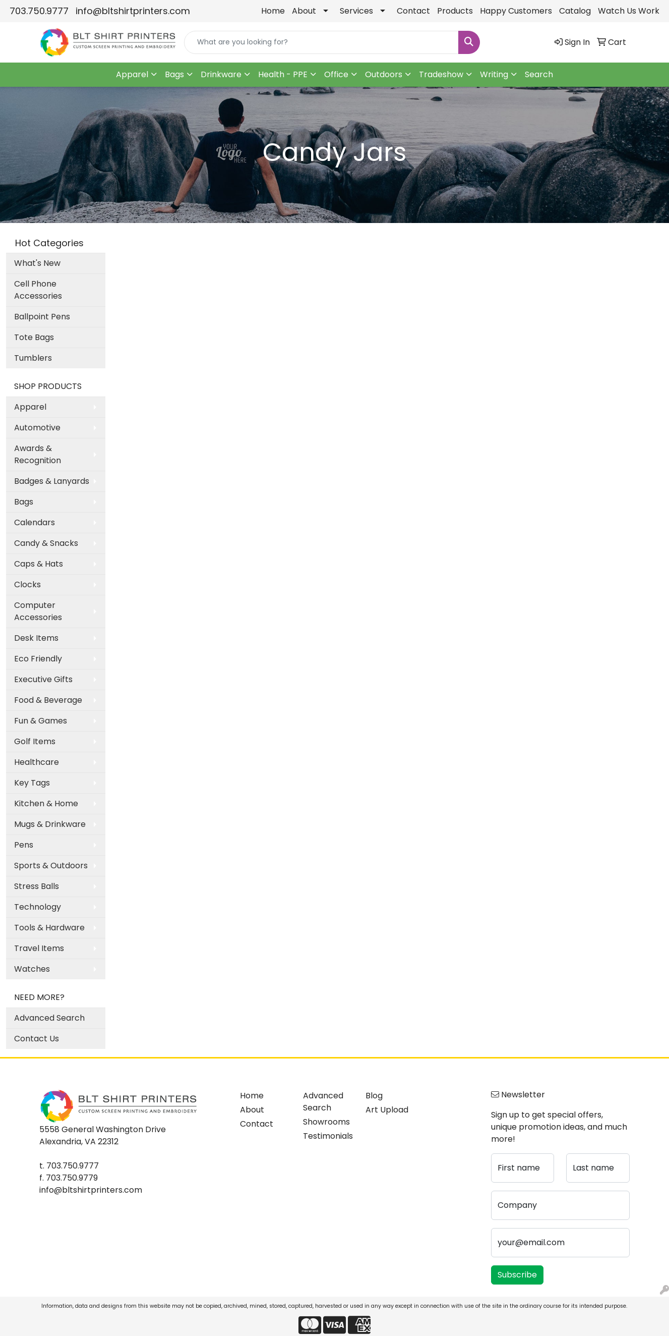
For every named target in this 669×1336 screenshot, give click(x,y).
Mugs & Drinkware (50, 824)
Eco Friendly (38, 658)
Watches (32, 969)
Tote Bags (34, 337)
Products (455, 11)
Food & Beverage (48, 700)
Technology (37, 907)
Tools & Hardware (49, 927)
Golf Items (34, 741)
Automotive (37, 427)
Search (539, 74)
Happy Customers (516, 11)
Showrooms (326, 1122)
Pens (23, 845)
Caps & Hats (38, 564)
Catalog (575, 11)
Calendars (34, 522)
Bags (174, 74)
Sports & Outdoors (51, 865)
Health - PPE (283, 74)
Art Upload (387, 1110)
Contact (413, 11)
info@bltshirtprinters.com (133, 11)
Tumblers (33, 358)
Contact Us (36, 1038)
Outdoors (383, 74)
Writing (494, 74)
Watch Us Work (628, 11)
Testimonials (328, 1136)
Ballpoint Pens (42, 316)
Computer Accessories (38, 611)
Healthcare (36, 762)
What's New (37, 263)
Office (336, 74)
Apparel (132, 74)
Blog (374, 1095)
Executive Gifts (43, 679)
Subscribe (517, 1275)
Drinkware (221, 74)
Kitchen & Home (46, 803)
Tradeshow (441, 74)
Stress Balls (36, 886)
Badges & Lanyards (51, 481)
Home (273, 11)
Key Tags (32, 783)
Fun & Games (40, 721)
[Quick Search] (321, 42)
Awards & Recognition (37, 454)
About (304, 11)
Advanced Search (49, 1018)
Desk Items (36, 638)
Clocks (27, 584)
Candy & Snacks (46, 543)
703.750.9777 (39, 11)
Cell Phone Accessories (38, 290)
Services (356, 11)
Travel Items (39, 948)
